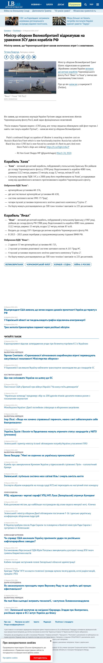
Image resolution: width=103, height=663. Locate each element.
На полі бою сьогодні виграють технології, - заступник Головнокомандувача (46, 600)
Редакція (47, 622)
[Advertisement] (51, 286)
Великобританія (14, 264)
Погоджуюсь (40, 658)
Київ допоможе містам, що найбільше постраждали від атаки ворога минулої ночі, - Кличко (50, 504)
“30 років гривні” (62, 10)
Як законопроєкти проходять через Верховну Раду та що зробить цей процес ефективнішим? (47, 587)
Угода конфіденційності (14, 624)
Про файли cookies (10, 658)
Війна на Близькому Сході (16, 10)
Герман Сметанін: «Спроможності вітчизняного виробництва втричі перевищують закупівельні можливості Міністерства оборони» (49, 357)
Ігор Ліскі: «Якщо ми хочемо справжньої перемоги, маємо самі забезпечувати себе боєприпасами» (51, 421)
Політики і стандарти (64, 622)
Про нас (7, 622)
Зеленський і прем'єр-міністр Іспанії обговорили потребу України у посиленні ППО (45, 443)
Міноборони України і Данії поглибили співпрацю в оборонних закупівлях (41, 407)
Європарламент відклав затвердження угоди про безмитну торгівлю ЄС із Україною (46, 343)
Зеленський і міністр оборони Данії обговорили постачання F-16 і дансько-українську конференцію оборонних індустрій (47, 515)
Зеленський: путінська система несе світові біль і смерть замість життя (43, 476)
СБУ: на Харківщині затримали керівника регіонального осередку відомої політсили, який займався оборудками (34, 22)
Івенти (36, 622)
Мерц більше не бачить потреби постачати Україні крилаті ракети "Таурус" (80, 21)
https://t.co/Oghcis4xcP (58, 147)
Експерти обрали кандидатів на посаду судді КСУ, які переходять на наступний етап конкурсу (51, 485)
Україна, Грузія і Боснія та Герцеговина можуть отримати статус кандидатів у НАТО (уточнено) (50, 433)
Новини (36, 4)
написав (73, 84)
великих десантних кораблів (76, 70)
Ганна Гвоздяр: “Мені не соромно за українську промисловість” (39, 455)
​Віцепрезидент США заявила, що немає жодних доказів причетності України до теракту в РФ (50, 311)
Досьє (61, 4)
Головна (7, 30)
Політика (17, 30)
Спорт (53, 13)
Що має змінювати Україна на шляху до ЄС (28, 377)
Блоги (49, 4)
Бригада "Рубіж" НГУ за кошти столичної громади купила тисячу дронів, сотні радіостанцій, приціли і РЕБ (49, 572)
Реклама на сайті (22, 622)
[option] (28, 21)
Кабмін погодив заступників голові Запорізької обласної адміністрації (39, 562)
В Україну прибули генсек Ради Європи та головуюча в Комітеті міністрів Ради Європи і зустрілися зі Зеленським (47, 526)
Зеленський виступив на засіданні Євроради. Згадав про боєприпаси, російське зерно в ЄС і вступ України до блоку (46, 611)
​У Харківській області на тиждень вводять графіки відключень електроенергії (44, 320)
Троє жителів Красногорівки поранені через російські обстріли (36, 327)
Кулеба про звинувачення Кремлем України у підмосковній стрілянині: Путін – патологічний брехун (50, 466)
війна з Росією (82, 264)
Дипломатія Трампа (41, 10)
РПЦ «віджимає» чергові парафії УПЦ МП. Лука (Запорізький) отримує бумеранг (49, 495)
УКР (91, 4)
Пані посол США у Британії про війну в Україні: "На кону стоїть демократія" (41, 386)
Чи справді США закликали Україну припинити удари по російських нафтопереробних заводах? (42, 539)
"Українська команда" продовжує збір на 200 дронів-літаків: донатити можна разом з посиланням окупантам (47, 397)
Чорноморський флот (38, 264)
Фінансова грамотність (84, 10)
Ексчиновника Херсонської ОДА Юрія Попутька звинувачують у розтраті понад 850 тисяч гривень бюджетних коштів (49, 552)
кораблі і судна (62, 264)
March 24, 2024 (64, 153)
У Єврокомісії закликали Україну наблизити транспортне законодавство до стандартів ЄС (49, 367)
